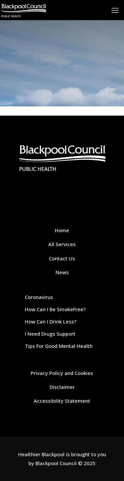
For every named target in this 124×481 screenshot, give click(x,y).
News (62, 272)
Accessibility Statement (62, 400)
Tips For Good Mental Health (59, 346)
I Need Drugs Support (50, 333)
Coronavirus (39, 297)
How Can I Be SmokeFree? (55, 309)
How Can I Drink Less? (50, 321)
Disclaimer (62, 387)
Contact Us (62, 258)
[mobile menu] (115, 10)
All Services (62, 244)
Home (62, 230)
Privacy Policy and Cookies (62, 373)
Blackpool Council (56, 463)
